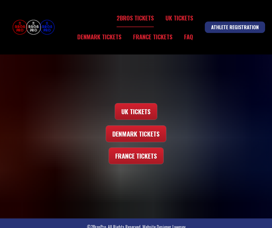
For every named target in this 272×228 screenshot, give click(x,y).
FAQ (188, 36)
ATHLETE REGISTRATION (235, 27)
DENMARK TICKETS (99, 36)
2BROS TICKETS (135, 17)
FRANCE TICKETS (152, 36)
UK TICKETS (179, 17)
